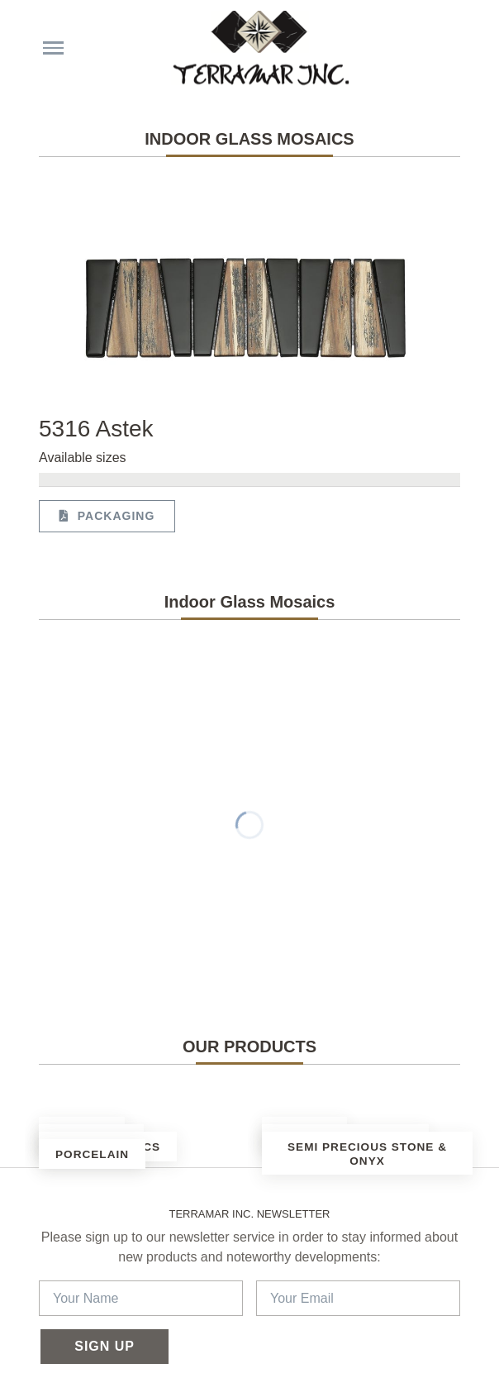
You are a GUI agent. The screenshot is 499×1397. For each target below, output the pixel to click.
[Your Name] (141, 1298)
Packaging (106, 515)
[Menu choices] (53, 48)
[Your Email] (358, 1298)
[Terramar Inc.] (258, 48)
